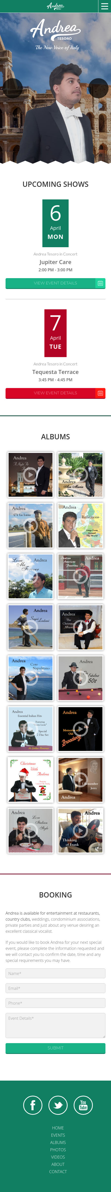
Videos (58, 1157)
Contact (58, 1171)
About (58, 1164)
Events (58, 1135)
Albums (58, 1142)
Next (98, 88)
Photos (58, 1150)
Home (58, 1128)
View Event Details (69, 283)
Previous (13, 88)
